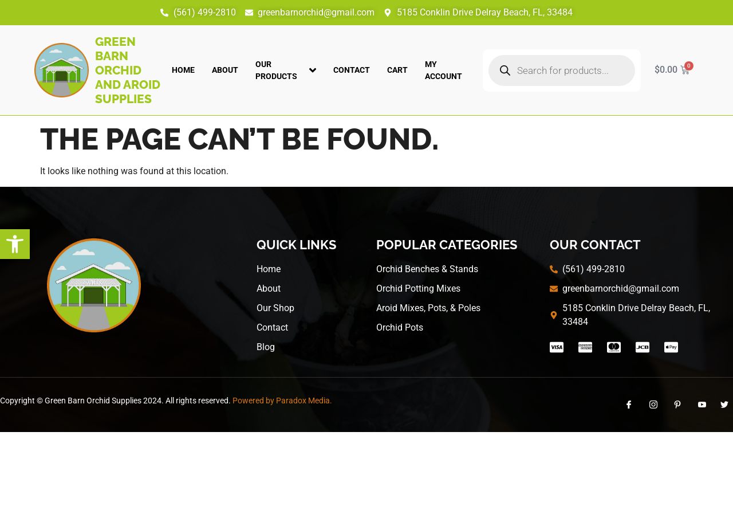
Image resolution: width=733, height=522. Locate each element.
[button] (15, 244)
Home (183, 69)
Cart (397, 69)
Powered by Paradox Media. (282, 400)
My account (443, 70)
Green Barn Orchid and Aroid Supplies (127, 70)
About (225, 69)
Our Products (285, 70)
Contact (351, 69)
